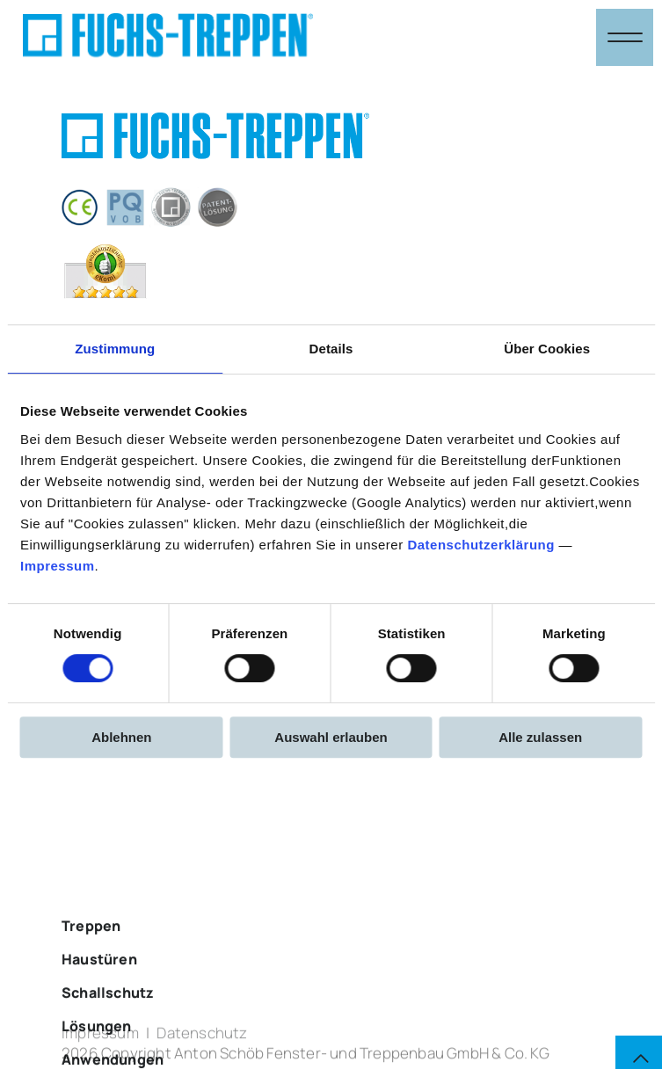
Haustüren (99, 1004)
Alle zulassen (540, 737)
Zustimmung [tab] (115, 348)
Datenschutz (201, 1039)
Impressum (57, 565)
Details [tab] (331, 348)
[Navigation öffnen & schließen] (624, 37)
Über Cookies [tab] (547, 348)
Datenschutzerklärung (481, 544)
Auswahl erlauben (330, 737)
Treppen (91, 970)
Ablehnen (121, 737)
